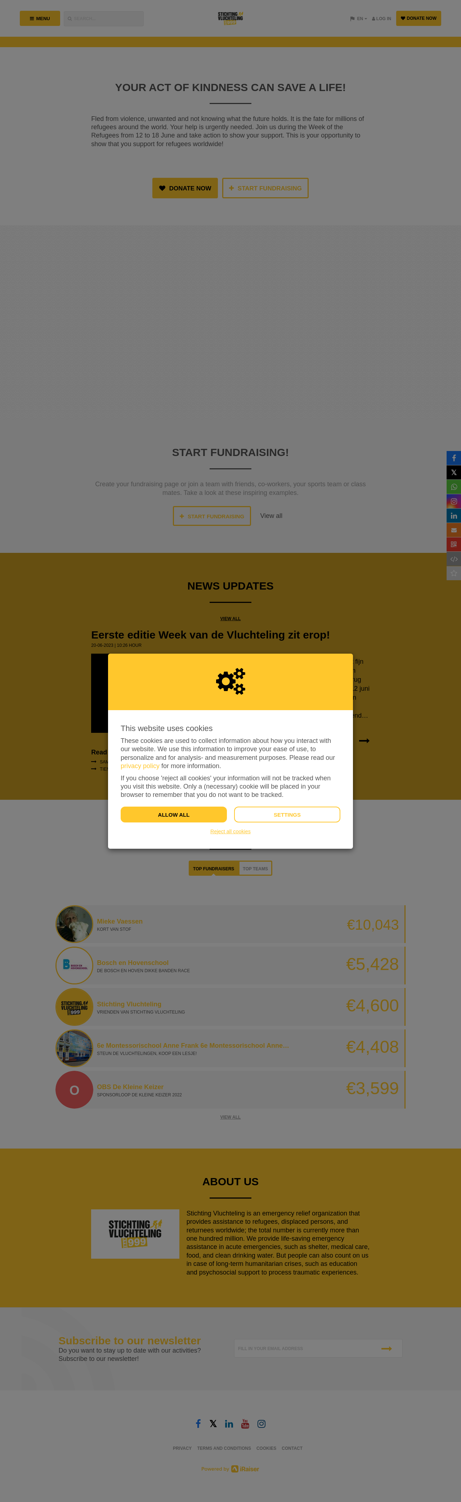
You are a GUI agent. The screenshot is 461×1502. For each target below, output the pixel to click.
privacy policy (140, 766)
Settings (287, 815)
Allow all (174, 815)
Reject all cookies (230, 831)
